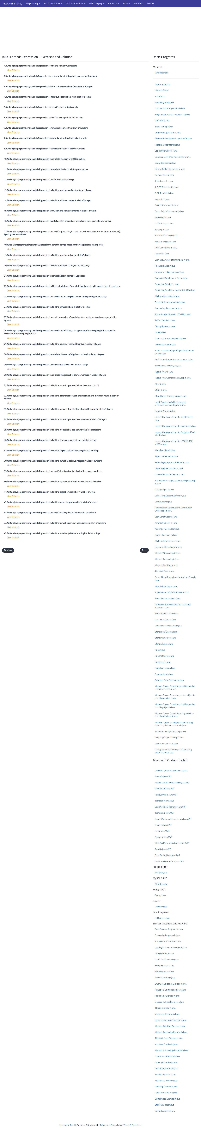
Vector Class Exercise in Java (167, 1098)
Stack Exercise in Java (164, 1104)
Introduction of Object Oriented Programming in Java (175, 482)
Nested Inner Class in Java (166, 613)
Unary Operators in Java (165, 163)
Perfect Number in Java (165, 320)
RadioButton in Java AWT (166, 794)
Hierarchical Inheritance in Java (168, 547)
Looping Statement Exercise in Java (171, 947)
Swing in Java (160, 895)
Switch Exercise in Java (165, 977)
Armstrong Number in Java (166, 284)
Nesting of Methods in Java (167, 528)
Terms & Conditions (132, 1125)
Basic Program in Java (164, 102)
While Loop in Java (163, 217)
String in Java (161, 389)
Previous (8, 550)
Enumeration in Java (164, 674)
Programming (33, 3)
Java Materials (161, 72)
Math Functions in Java (165, 450)
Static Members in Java (165, 637)
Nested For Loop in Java (165, 241)
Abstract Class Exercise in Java (168, 1038)
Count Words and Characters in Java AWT (173, 819)
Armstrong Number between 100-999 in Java (175, 290)
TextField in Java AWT (164, 800)
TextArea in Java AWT (164, 812)
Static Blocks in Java (164, 643)
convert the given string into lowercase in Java (175, 426)
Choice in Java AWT (163, 825)
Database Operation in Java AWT (169, 861)
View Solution (13, 70)
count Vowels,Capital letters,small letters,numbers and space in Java (170, 403)
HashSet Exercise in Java (166, 1092)
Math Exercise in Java (164, 971)
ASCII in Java (160, 383)
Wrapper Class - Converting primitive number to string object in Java (175, 706)
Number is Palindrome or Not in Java (171, 278)
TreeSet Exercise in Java (165, 1074)
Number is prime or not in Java (168, 308)
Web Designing (96, 3)
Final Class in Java (162, 662)
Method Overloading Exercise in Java (171, 1032)
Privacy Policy (116, 1125)
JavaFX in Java (161, 906)
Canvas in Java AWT (164, 837)
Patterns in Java (162, 918)
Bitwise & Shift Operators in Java (170, 169)
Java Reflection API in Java (166, 743)
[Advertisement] (100, 29)
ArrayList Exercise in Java (166, 1062)
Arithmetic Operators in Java (167, 132)
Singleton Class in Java (165, 668)
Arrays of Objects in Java (166, 522)
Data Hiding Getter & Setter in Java (170, 495)
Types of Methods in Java (166, 456)
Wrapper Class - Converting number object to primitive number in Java (175, 697)
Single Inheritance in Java (166, 535)
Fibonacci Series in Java (165, 265)
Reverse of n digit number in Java (169, 272)
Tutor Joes (104, 1125)
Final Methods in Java (164, 655)
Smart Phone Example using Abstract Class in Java (175, 579)
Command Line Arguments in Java (170, 108)
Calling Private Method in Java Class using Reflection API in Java (173, 751)
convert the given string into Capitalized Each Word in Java (175, 434)
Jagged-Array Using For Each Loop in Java (173, 377)
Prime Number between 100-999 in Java (172, 314)
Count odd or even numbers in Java (170, 338)
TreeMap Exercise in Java (166, 1080)
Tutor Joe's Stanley (12, 3)
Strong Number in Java (165, 326)
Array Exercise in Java (164, 953)
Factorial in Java (162, 253)
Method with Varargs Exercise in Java (171, 1050)
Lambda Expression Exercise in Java (170, 1020)
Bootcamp (138, 3)
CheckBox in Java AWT (164, 788)
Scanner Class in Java (164, 175)
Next (144, 550)
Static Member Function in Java (169, 468)
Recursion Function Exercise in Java (170, 989)
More (126, 3)
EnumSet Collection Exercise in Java (170, 983)
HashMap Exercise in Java (166, 1086)
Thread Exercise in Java (165, 1007)
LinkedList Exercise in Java (166, 1068)
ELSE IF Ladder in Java (164, 193)
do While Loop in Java (164, 223)
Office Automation (75, 3)
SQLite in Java (161, 872)
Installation (160, 96)
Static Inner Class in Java (166, 631)
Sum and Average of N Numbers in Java (172, 259)
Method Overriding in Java (166, 565)
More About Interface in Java (167, 598)
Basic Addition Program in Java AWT (171, 806)
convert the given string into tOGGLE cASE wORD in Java (173, 443)
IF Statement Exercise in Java (168, 941)
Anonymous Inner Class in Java (168, 625)
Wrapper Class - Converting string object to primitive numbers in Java (174, 715)
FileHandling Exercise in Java (167, 995)
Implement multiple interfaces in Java (172, 592)
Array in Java (160, 332)
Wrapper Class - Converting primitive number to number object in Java (175, 688)
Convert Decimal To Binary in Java (169, 474)
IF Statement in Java (164, 181)
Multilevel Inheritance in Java (167, 541)
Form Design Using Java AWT (167, 855)
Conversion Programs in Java (167, 935)
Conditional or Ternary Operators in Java (173, 157)
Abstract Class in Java (164, 571)
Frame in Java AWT (163, 776)
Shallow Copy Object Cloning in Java (170, 731)
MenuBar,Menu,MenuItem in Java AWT (172, 843)
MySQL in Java (161, 884)
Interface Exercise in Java (166, 1044)
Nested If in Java (162, 199)
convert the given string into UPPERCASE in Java (174, 418)
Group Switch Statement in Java (169, 211)
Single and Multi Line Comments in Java (172, 114)
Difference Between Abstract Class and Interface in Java (173, 606)
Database (113, 3)
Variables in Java (162, 120)
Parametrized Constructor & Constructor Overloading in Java (173, 509)
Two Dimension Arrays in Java (168, 365)
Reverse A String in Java (165, 411)
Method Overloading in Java (167, 559)
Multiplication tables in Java (167, 296)
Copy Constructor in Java (166, 516)
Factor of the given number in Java (170, 302)
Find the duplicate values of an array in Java (174, 359)
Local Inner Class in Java (165, 619)
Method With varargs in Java (167, 553)
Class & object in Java (164, 489)
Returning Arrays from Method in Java (172, 462)
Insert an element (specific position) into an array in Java (174, 352)
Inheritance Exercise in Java (167, 1014)
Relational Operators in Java (167, 144)
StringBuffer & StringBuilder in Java (170, 396)
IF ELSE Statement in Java (166, 187)
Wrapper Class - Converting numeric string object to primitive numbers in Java (174, 724)
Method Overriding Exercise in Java (170, 1026)
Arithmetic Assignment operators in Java (173, 138)
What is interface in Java (166, 586)
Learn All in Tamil (67, 1125)
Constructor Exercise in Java (167, 1056)
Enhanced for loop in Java (166, 235)
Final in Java (160, 649)
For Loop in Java (162, 229)
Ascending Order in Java (165, 344)
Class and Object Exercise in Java (169, 1002)
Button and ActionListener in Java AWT (172, 782)
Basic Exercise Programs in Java (169, 929)
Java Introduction (162, 84)
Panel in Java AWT (163, 849)
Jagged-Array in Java (164, 371)
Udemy (150, 3)
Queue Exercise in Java (165, 1111)
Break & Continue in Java (166, 247)
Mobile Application (53, 3)
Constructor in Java (163, 501)
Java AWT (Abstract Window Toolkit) (171, 770)
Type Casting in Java (164, 126)
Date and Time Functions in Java (169, 680)
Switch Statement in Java (166, 205)
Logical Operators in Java (166, 150)
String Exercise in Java (164, 965)
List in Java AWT (162, 831)
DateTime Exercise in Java (166, 959)
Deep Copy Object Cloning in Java (169, 737)
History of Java (161, 90)
